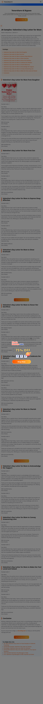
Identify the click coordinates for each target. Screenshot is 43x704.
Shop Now (21, 362)
